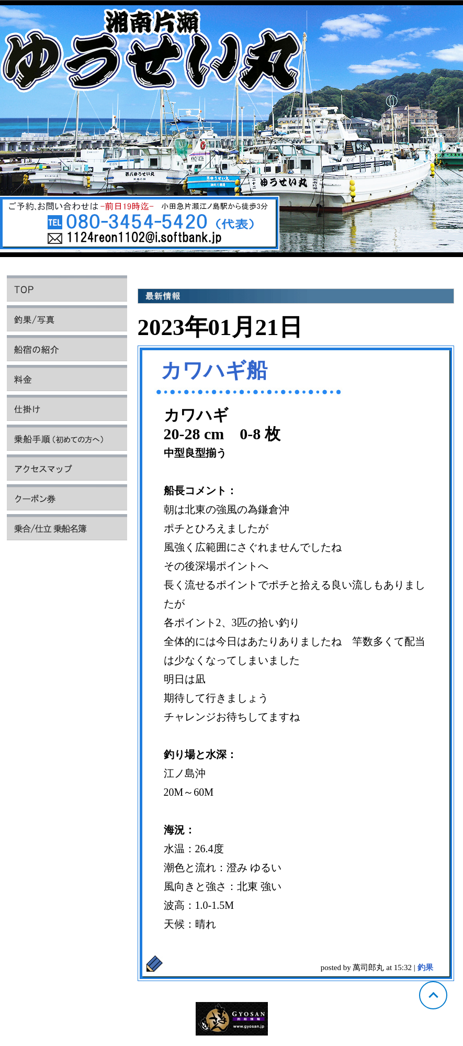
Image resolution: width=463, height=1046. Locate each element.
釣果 (425, 967)
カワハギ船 (214, 370)
